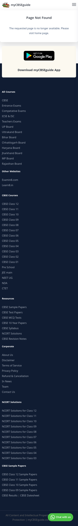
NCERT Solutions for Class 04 (19, 453)
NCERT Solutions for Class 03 (19, 458)
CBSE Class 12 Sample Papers (19, 474)
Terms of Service (12, 365)
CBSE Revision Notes (14, 339)
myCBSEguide (16, 5)
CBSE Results (9, 495)
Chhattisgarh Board (14, 142)
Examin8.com (10, 180)
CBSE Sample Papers (14, 307)
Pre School (8, 267)
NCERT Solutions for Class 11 (19, 416)
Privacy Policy (10, 371)
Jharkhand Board (12, 153)
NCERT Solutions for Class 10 (19, 421)
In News (7, 381)
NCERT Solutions (12, 333)
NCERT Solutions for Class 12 (19, 410)
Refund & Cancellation (15, 376)
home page (41, 33)
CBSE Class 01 (10, 262)
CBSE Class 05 (10, 241)
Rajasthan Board (12, 163)
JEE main (7, 272)
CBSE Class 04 (10, 246)
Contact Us (8, 392)
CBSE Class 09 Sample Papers (19, 490)
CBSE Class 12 (10, 204)
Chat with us (60, 517)
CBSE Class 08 (10, 225)
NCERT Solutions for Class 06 (19, 442)
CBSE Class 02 (10, 256)
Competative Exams (14, 111)
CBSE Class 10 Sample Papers (19, 485)
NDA (4, 283)
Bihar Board (9, 137)
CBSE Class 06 (10, 235)
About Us (7, 355)
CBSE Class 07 (10, 230)
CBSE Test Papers (12, 312)
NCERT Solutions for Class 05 (19, 447)
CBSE (5, 100)
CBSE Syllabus (10, 328)
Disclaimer (8, 360)
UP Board (7, 126)
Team (5, 386)
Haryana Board (11, 148)
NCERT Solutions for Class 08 (19, 432)
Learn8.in (7, 185)
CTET (5, 288)
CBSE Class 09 (10, 219)
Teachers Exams (11, 121)
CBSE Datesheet (29, 495)
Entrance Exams (11, 105)
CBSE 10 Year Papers (14, 323)
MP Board (8, 158)
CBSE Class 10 (10, 214)
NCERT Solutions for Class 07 (19, 437)
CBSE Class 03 (10, 251)
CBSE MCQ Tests (11, 317)
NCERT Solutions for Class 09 (19, 426)
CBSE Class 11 (10, 209)
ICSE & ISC (8, 116)
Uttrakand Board (12, 132)
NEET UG (7, 278)
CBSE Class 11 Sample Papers (19, 479)
